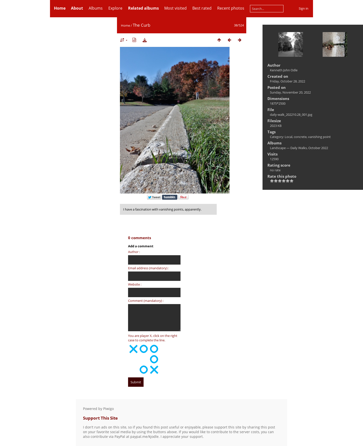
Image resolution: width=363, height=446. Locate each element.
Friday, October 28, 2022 (287, 81)
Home (125, 25)
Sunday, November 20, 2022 (290, 92)
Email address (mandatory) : (148, 268)
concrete (300, 137)
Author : (134, 252)
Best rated (202, 8)
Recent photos (230, 8)
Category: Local (281, 137)
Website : (134, 284)
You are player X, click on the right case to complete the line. (152, 337)
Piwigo (108, 408)
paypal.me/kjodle (144, 436)
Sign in (303, 8)
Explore (115, 8)
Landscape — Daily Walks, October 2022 (299, 148)
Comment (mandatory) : (146, 300)
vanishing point (319, 137)
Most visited (175, 8)
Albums (96, 8)
